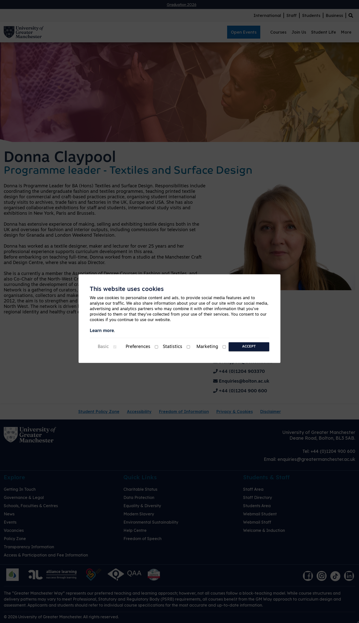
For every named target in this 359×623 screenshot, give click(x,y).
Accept (249, 346)
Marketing (207, 347)
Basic (103, 347)
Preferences (138, 347)
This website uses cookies (127, 289)
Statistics (172, 347)
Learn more (102, 331)
